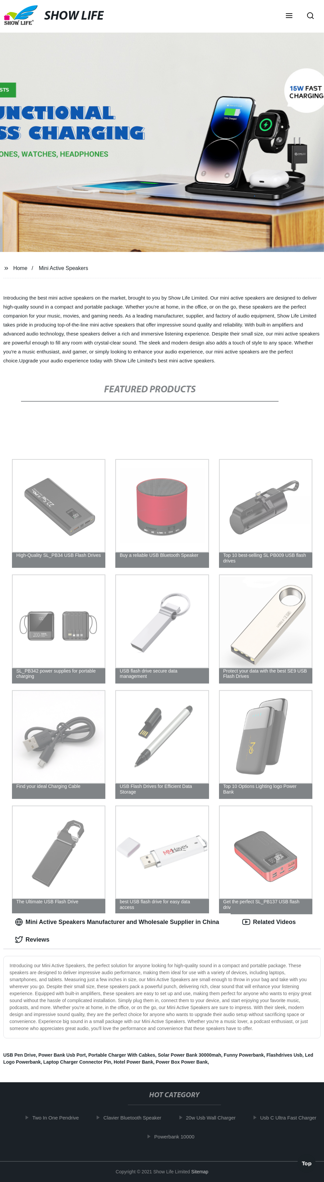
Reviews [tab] (32, 940)
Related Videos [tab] (269, 922)
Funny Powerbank (244, 1055)
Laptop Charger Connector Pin (77, 1062)
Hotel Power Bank (133, 1062)
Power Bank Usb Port (62, 1055)
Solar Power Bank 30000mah (189, 1055)
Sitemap (199, 1171)
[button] (289, 16)
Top (307, 1164)
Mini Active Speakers (63, 268)
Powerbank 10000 (177, 1136)
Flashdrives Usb (284, 1055)
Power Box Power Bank (182, 1062)
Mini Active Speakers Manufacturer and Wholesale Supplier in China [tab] (117, 922)
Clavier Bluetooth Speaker (135, 1117)
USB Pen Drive (19, 1055)
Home (20, 268)
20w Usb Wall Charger (214, 1117)
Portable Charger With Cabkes (121, 1055)
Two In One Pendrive (58, 1117)
